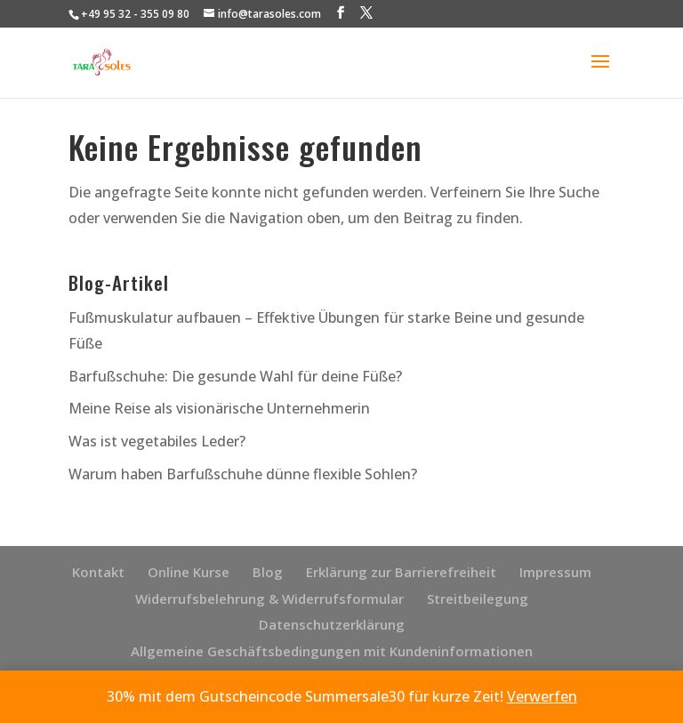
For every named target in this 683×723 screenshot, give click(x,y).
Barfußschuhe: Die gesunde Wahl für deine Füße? (235, 376)
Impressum (555, 572)
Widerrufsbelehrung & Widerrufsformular (269, 598)
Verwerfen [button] (542, 696)
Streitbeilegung (477, 598)
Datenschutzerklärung (332, 624)
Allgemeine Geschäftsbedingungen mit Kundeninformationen (332, 651)
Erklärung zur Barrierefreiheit (401, 572)
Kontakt (98, 572)
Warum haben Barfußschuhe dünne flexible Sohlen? (242, 474)
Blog (268, 572)
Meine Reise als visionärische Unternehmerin (219, 408)
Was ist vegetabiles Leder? (156, 441)
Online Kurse (188, 572)
